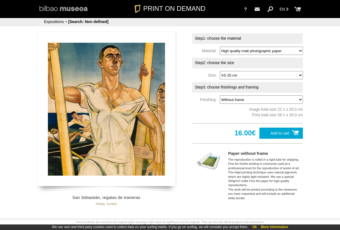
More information (274, 227)
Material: (210, 51)
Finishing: (209, 99)
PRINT (170, 8)
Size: (213, 75)
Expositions (54, 21)
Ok (254, 227)
